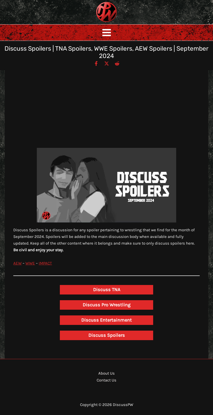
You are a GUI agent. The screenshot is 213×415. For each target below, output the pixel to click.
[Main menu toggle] (107, 32)
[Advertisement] (107, 112)
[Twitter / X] (106, 63)
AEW (17, 263)
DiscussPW (97, 22)
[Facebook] (96, 63)
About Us (106, 373)
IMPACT (45, 263)
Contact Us (106, 380)
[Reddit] (117, 63)
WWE (30, 263)
